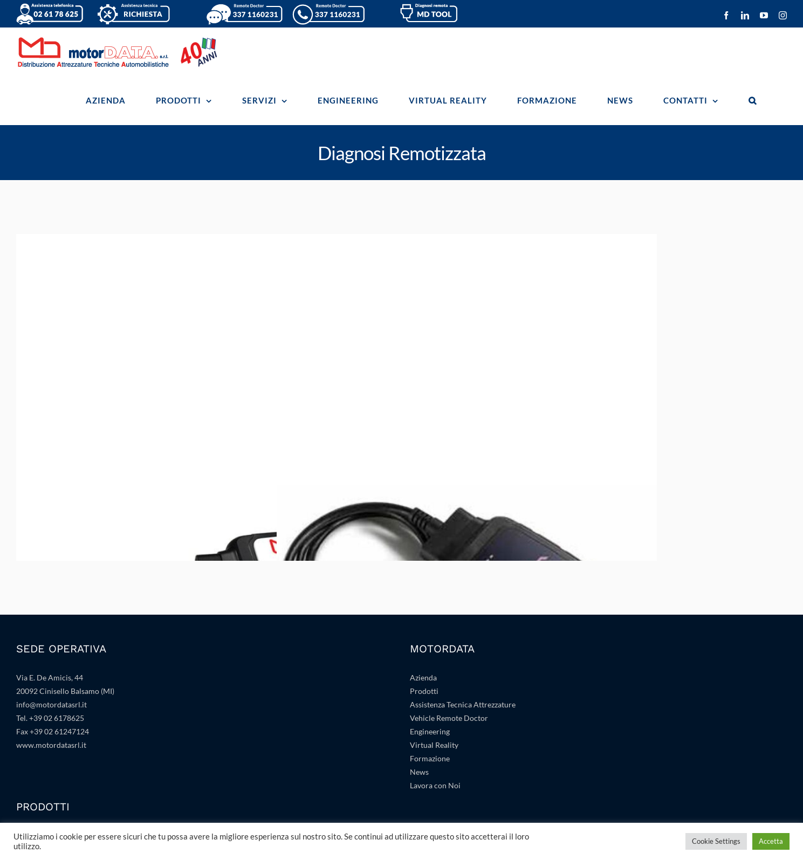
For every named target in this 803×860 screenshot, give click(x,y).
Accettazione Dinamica (55, 794)
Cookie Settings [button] (716, 841)
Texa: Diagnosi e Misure (55, 700)
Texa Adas (33, 713)
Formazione (430, 623)
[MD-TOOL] (206, 241)
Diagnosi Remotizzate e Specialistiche (78, 767)
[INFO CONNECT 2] (467, 241)
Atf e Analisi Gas (437, 767)
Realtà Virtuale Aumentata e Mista (467, 700)
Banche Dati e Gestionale (451, 713)
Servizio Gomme (43, 754)
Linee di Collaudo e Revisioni (64, 781)
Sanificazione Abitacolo (449, 781)
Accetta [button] (771, 841)
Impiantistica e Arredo (447, 727)
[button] (753, 100)
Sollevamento (38, 740)
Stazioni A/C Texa (45, 727)
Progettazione (433, 740)
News (419, 636)
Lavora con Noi (435, 650)
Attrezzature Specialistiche (454, 754)
